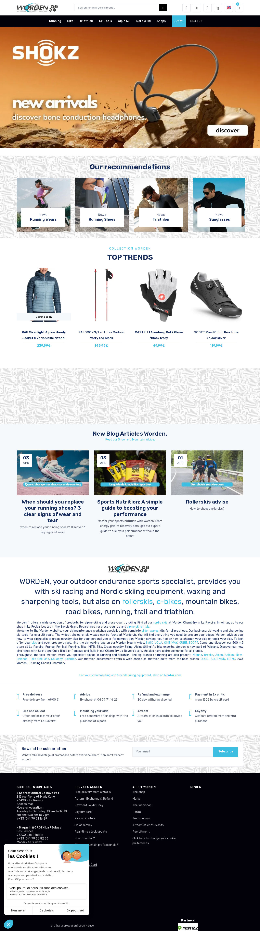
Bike (70, 21)
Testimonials (141, 818)
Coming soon (44, 316)
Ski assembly (83, 825)
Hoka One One (39, 659)
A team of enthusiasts (148, 825)
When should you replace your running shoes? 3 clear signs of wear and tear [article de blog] (53, 511)
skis (35, 642)
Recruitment (141, 831)
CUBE (183, 642)
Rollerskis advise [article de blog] (207, 502)
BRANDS (196, 21)
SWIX (149, 642)
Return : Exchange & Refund (94, 798)
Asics (219, 655)
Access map (25, 804)
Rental (136, 812)
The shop (138, 792)
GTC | (54, 925)
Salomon (70, 659)
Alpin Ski (124, 21)
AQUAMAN (218, 659)
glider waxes (150, 630)
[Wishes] (197, 8)
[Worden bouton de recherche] (163, 7)
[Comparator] (208, 8)
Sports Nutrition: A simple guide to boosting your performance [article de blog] (130, 508)
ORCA (205, 659)
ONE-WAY (170, 642)
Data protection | (68, 925)
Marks (136, 798)
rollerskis (137, 601)
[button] (186, 8)
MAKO (231, 659)
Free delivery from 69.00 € (93, 792)
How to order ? (85, 838)
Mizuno (197, 655)
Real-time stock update (91, 831)
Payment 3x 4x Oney (89, 805)
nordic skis (160, 622)
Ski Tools (105, 21)
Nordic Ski (143, 21)
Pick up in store (85, 818)
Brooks (208, 655)
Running (55, 21)
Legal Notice (86, 925)
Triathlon (86, 21)
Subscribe (225, 751)
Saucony (57, 659)
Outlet (178, 21)
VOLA (158, 642)
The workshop (142, 805)
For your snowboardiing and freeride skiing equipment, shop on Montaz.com (130, 675)
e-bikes (169, 601)
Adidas (229, 655)
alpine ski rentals (138, 626)
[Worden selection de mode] (218, 8)
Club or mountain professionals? (96, 845)
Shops (161, 21)
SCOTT (193, 642)
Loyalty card (83, 812)
